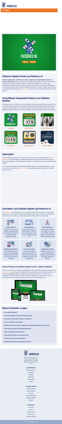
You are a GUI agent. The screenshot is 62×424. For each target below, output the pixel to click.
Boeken (31, 381)
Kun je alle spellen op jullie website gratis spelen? (19, 315)
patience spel (8, 212)
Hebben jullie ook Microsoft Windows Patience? (18, 341)
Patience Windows (31, 395)
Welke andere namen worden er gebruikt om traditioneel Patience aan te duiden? (27, 325)
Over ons (31, 407)
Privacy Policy (31, 414)
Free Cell (31, 393)
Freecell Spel (11, 145)
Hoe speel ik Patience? (11, 312)
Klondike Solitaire (7, 272)
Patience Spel (31, 412)
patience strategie (23, 168)
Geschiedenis (31, 379)
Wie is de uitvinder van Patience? (14, 322)
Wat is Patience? (31, 370)
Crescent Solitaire (47, 145)
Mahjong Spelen (29, 145)
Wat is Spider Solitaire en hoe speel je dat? (17, 335)
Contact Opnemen (31, 416)
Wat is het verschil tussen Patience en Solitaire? (18, 319)
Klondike (10, 128)
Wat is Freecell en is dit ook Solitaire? (15, 338)
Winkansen (31, 377)
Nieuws (31, 409)
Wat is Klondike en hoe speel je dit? (15, 332)
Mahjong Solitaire (31, 398)
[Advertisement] (29, 22)
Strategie (31, 374)
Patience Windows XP (47, 128)
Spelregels (31, 372)
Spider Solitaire (29, 128)
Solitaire (26, 89)
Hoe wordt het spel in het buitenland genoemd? (18, 328)
